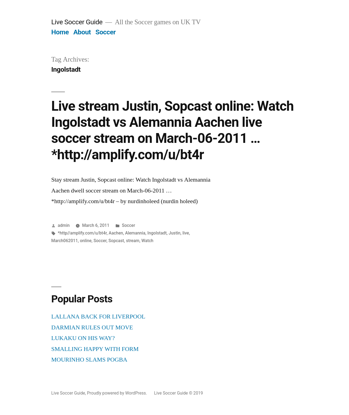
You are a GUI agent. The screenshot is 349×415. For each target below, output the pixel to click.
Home (60, 32)
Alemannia (135, 233)
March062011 (64, 240)
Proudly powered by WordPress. (117, 393)
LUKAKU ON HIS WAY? (83, 338)
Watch (148, 240)
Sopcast (116, 240)
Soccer (105, 32)
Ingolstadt (157, 233)
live (185, 233)
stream (132, 240)
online (86, 240)
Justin (174, 233)
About (82, 32)
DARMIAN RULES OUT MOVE (92, 327)
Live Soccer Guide (77, 22)
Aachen (116, 233)
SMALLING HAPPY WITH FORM (95, 349)
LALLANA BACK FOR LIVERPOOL (98, 316)
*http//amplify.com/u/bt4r (82, 233)
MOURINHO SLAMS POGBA (89, 359)
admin (64, 225)
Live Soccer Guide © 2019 (178, 393)
